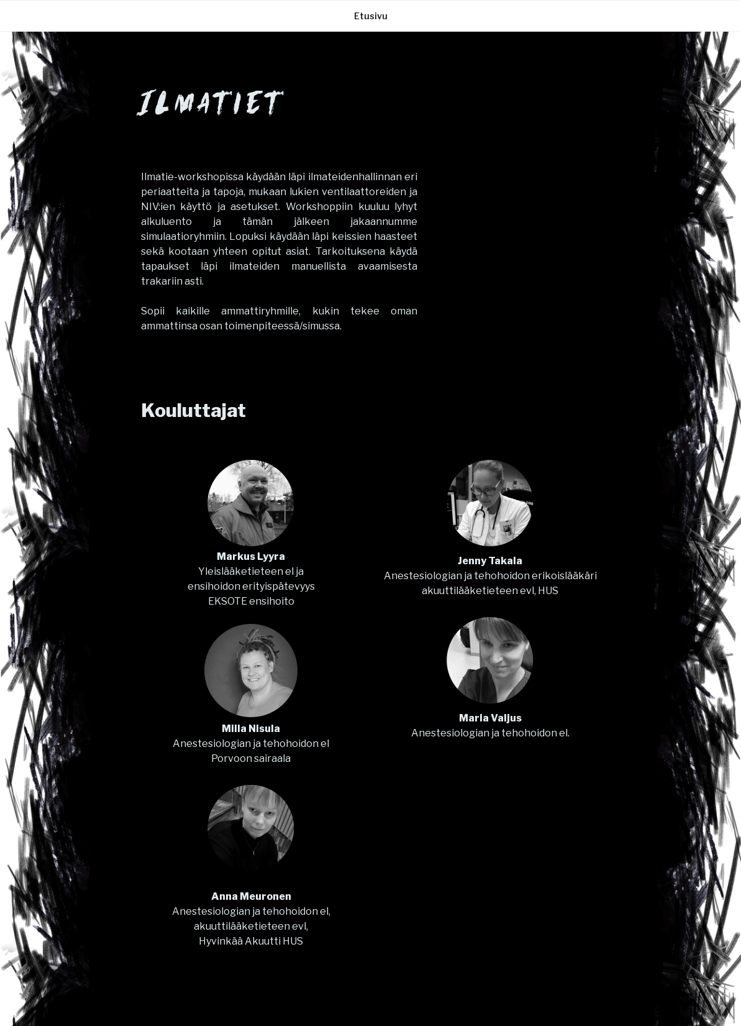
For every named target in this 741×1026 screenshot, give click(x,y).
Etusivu (371, 16)
